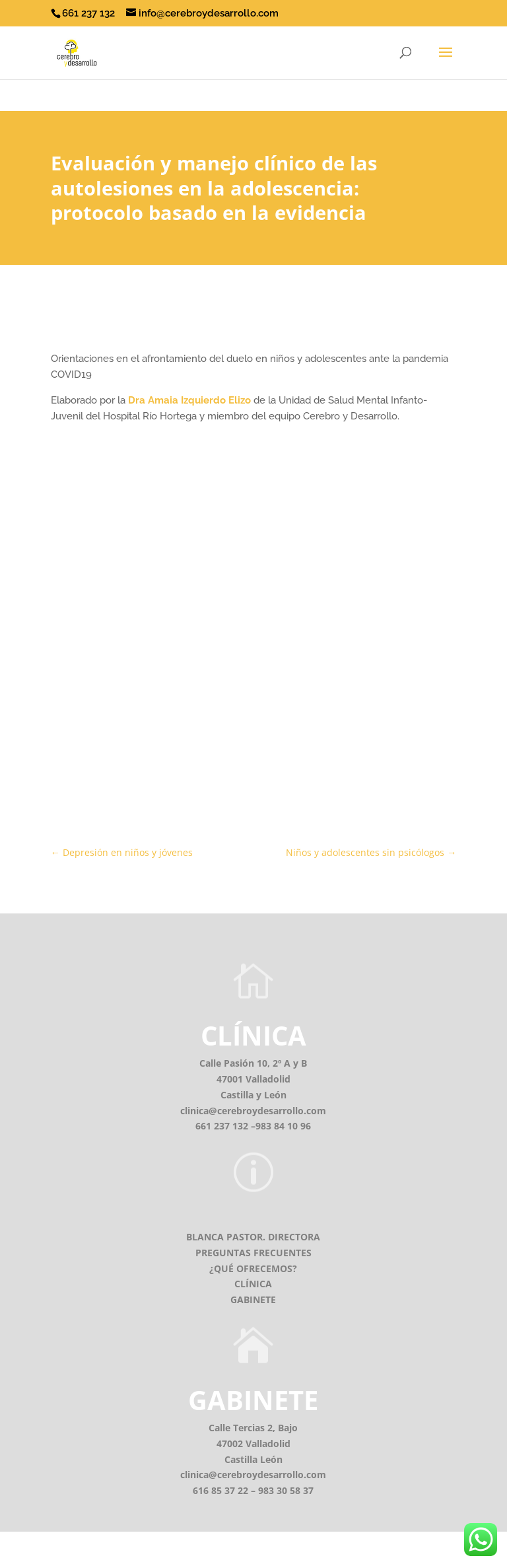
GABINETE (253, 1299)
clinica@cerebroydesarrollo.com (253, 1110)
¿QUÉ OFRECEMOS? (253, 1268)
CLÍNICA (253, 1035)
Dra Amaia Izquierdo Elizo (189, 400)
